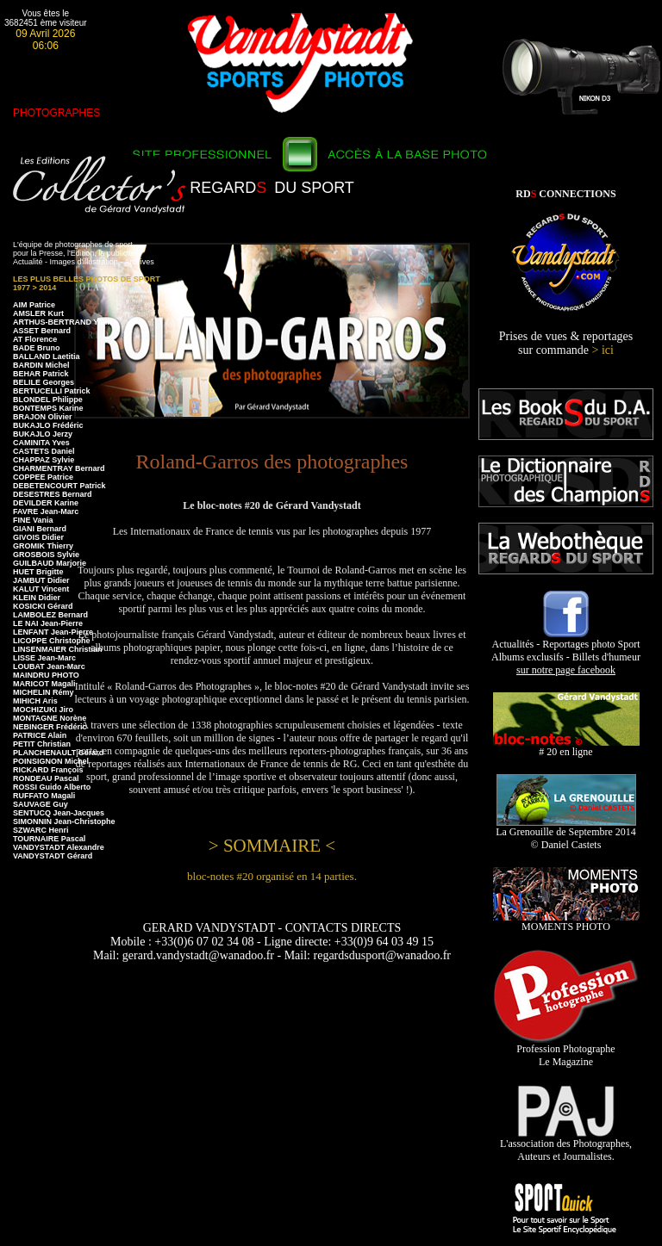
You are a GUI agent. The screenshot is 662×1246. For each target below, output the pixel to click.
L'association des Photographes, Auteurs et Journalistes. (566, 1145)
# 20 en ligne (566, 747)
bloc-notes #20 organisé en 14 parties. (272, 876)
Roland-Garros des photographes (272, 461)
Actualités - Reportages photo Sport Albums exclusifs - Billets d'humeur (565, 652)
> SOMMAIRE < (272, 845)
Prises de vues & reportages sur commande (566, 343)
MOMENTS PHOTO (566, 922)
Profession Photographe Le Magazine (566, 1050)
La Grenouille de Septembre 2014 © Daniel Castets (566, 833)
